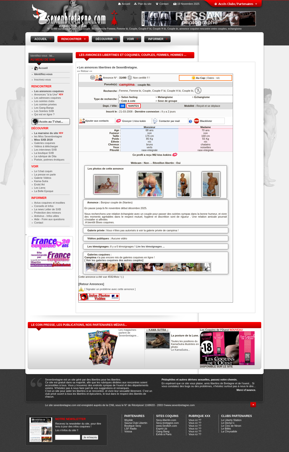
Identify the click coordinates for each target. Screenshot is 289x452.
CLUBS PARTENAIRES (236, 416)
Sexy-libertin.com (166, 420)
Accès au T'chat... (51, 121)
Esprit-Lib (161, 428)
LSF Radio (130, 428)
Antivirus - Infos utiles (46, 216)
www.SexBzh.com (166, 425)
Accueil (126, 3)
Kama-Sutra (41, 181)
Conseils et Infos (43, 206)
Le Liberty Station (231, 420)
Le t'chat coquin (43, 171)
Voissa (128, 431)
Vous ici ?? (195, 420)
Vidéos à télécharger (46, 146)
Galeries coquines (44, 143)
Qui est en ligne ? (44, 114)
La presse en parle (45, 174)
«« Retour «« (84, 71)
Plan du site (144, 3)
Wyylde (128, 420)
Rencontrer (41, 86)
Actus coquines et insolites (49, 202)
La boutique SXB (44, 153)
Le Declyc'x (227, 422)
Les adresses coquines (47, 97)
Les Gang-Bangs (44, 107)
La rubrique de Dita (45, 156)
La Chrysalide (229, 431)
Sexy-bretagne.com (167, 422)
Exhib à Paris (164, 434)
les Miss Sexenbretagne (48, 136)
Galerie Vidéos (42, 177)
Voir (34, 166)
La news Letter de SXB (47, 209)
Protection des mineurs (47, 212)
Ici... (51, 55)
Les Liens (39, 187)
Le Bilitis (226, 428)
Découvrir (39, 128)
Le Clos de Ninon (231, 425)
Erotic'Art (39, 184)
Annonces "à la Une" (48, 94)
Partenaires (134, 416)
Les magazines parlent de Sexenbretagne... (129, 332)
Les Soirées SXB (44, 111)
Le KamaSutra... (180, 349)
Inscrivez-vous (42, 79)
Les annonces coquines (49, 91)
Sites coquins (167, 416)
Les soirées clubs (44, 101)
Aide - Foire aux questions (49, 219)
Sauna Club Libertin (135, 422)
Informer (39, 198)
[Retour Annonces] (91, 284)
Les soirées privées (45, 104)
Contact (163, 3)
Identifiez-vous (43, 74)
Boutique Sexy (132, 425)
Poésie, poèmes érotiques (49, 159)
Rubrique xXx (199, 416)
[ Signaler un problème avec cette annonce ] (107, 289)
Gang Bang (162, 431)
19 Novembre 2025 (188, 3)
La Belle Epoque (43, 191)
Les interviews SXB (45, 149)
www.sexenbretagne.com (180, 405)
